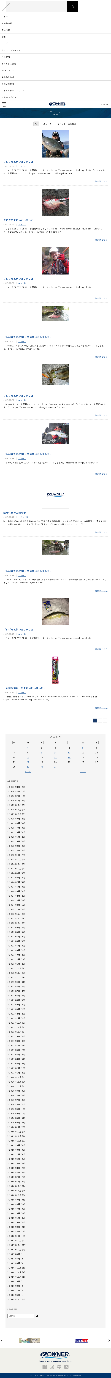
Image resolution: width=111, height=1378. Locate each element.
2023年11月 (15, 918)
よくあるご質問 (9, 64)
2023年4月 (14, 950)
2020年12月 (15, 1077)
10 (55, 753)
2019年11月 (15, 1136)
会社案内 (6, 57)
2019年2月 (14, 1177)
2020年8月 (14, 1095)
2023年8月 (14, 932)
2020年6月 (14, 1104)
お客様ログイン (9, 97)
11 (69, 753)
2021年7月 (14, 1045)
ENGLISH (104, 105)
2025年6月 (14, 832)
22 (28, 762)
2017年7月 (14, 1259)
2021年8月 (14, 1041)
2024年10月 (15, 868)
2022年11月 (15, 973)
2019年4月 (14, 1168)
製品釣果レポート (10, 77)
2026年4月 (14, 787)
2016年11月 (15, 1272)
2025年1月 (14, 855)
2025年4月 (14, 841)
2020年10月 (15, 1086)
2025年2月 (14, 850)
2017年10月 (15, 1249)
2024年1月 (14, 909)
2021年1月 (14, 1073)
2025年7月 (14, 828)
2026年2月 (14, 796)
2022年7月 (14, 991)
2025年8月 (14, 823)
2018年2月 (14, 1231)
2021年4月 (14, 1059)
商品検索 (6, 30)
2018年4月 (14, 1222)
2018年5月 (14, 1218)
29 (28, 767)
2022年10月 (15, 977)
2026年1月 (14, 800)
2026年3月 (14, 791)
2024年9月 (14, 873)
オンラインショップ (11, 50)
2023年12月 (15, 914)
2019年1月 (14, 1181)
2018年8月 (14, 1204)
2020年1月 (14, 1127)
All (36, 124)
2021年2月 (14, 1068)
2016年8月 (14, 1286)
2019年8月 (14, 1150)
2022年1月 (14, 1018)
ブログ (5, 43)
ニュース (6, 16)
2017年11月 (15, 1245)
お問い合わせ (8, 84)
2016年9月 (14, 1281)
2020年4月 (14, 1113)
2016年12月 (15, 1268)
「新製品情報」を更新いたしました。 (24, 688)
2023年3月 (14, 955)
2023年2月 (14, 959)
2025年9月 (14, 819)
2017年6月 (14, 1263)
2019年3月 (14, 1172)
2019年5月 (14, 1163)
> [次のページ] (105, 721)
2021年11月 (15, 1027)
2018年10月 (15, 1195)
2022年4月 (14, 1005)
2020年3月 (14, 1118)
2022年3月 (14, 1009)
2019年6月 (14, 1159)
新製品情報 (7, 23)
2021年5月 (14, 1054)
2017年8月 (14, 1254)
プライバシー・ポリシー (13, 90)
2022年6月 (14, 995)
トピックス (23, 517)
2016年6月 (14, 1295)
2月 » (83, 771)
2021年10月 (15, 1032)
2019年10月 (15, 1141)
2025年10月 (15, 814)
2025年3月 (14, 846)
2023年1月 (14, 964)
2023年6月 (14, 941)
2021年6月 (14, 1050)
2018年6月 (14, 1213)
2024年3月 (14, 900)
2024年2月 (14, 905)
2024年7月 (14, 882)
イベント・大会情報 (66, 124)
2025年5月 (14, 837)
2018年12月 (15, 1186)
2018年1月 (14, 1236)
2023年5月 (14, 946)
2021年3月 (14, 1064)
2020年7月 (14, 1100)
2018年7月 (14, 1209)
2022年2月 (14, 1014)
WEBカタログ (8, 70)
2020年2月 (14, 1122)
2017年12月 (15, 1240)
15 (28, 757)
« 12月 (28, 771)
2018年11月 (15, 1191)
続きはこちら (101, 182)
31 (55, 767)
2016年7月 (14, 1290)
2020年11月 (15, 1082)
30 (42, 767)
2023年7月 (14, 937)
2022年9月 (14, 982)
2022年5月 (14, 1000)
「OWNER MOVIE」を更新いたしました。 (27, 337)
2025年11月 (15, 809)
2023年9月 (14, 927)
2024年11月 (15, 864)
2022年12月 (15, 968)
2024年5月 (14, 891)
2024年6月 (14, 887)
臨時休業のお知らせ (14, 512)
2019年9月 (14, 1145)
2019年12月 (15, 1132)
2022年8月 (14, 986)
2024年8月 (14, 878)
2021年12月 (15, 1023)
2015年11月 (15, 1299)
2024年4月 (14, 896)
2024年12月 (15, 859)
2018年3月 (14, 1227)
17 (55, 757)
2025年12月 (15, 805)
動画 (4, 37)
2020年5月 (14, 1109)
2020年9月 (14, 1091)
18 (69, 757)
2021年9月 (14, 1036)
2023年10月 (15, 923)
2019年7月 (14, 1154)
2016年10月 (15, 1277)
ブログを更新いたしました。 (19, 161)
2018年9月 (14, 1200)
